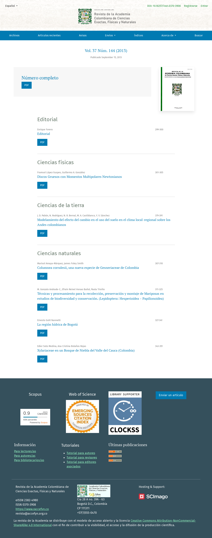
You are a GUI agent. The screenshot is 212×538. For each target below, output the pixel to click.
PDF (26, 85)
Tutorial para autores (81, 453)
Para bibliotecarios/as (29, 460)
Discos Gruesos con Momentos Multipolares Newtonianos (79, 176)
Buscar (199, 35)
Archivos (14, 35)
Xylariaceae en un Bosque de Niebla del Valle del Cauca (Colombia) (86, 350)
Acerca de (167, 35)
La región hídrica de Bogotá (57, 324)
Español (12, 5)
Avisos (82, 35)
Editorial (43, 133)
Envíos (109, 35)
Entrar (204, 5)
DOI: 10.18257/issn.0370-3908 (164, 5)
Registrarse (190, 5)
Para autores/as (24, 456)
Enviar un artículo (171, 395)
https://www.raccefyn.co (32, 509)
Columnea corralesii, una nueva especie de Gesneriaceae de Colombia (88, 267)
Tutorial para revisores (82, 457)
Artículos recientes (49, 35)
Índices (138, 35)
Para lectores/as (25, 451)
